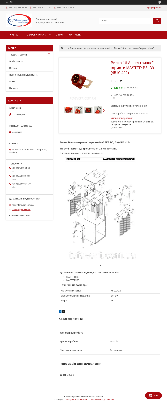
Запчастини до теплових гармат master (91, 48)
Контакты (75, 35)
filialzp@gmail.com (21, 209)
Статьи (13, 68)
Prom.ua (99, 397)
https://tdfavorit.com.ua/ (23, 205)
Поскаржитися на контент (76, 399)
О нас (59, 35)
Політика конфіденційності (102, 399)
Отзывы (13, 88)
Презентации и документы (23, 74)
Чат (153, 395)
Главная (14, 35)
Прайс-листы (16, 61)
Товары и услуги (35, 35)
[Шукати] (157, 21)
